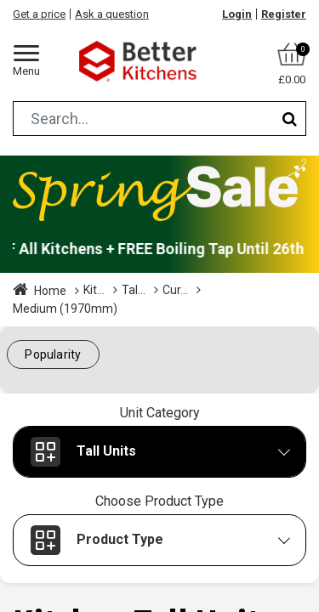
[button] (53, 355)
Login (237, 14)
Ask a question (112, 14)
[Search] (289, 118)
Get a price (39, 14)
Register (283, 14)
